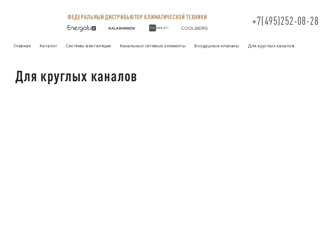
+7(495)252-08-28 (285, 20)
